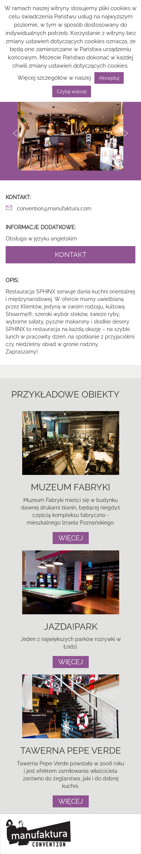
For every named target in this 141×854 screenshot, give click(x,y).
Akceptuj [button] (109, 78)
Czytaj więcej (71, 91)
